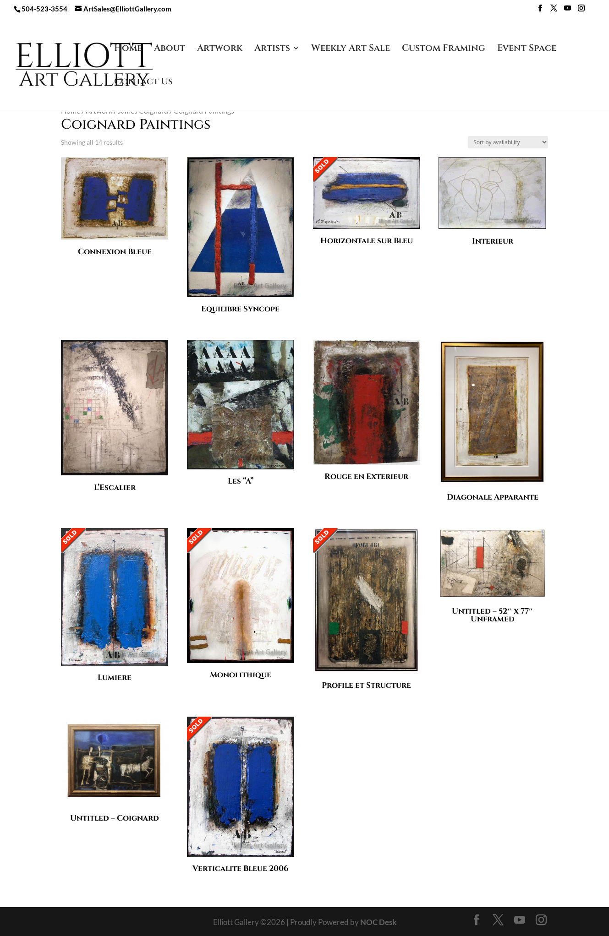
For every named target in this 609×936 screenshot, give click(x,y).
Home (128, 49)
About (169, 49)
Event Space (526, 49)
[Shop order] (508, 142)
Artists (272, 49)
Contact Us (143, 82)
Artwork (219, 49)
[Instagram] (581, 11)
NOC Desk (378, 922)
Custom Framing (443, 49)
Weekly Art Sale (350, 49)
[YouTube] (567, 11)
